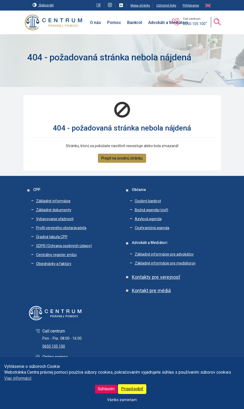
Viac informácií (17, 378)
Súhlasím (106, 388)
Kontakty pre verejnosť (156, 277)
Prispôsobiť (132, 388)
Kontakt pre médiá (151, 290)
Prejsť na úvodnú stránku (122, 158)
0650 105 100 (195, 24)
